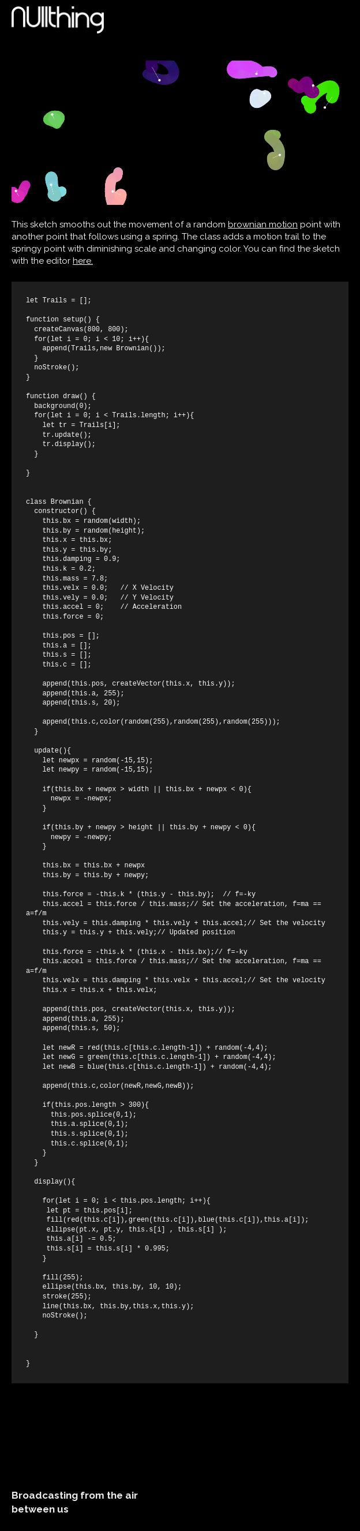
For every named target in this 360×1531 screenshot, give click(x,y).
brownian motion (263, 224)
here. (83, 261)
